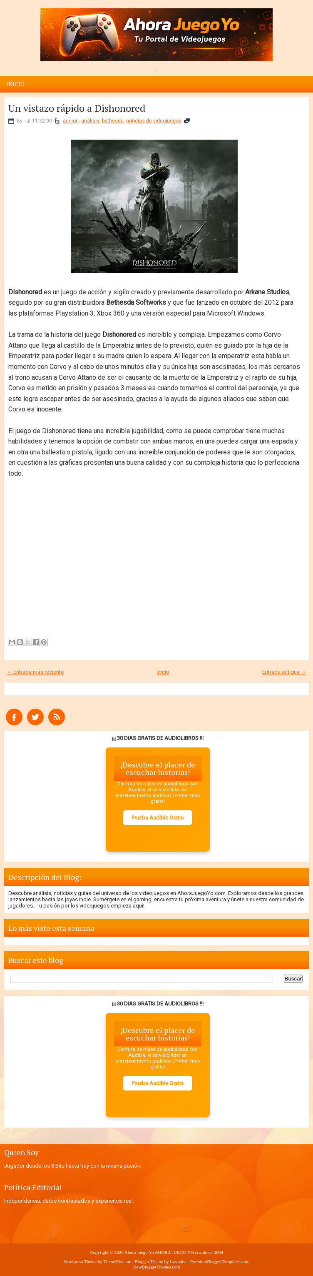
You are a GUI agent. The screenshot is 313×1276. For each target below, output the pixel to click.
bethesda (113, 121)
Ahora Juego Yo (139, 1252)
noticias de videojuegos (153, 121)
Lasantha (178, 1261)
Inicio (15, 84)
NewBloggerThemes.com (156, 1266)
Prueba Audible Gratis (158, 818)
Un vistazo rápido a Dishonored (76, 108)
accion (71, 121)
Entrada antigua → (284, 672)
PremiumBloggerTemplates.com (220, 1261)
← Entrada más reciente (35, 672)
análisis (90, 121)
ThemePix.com (118, 1261)
